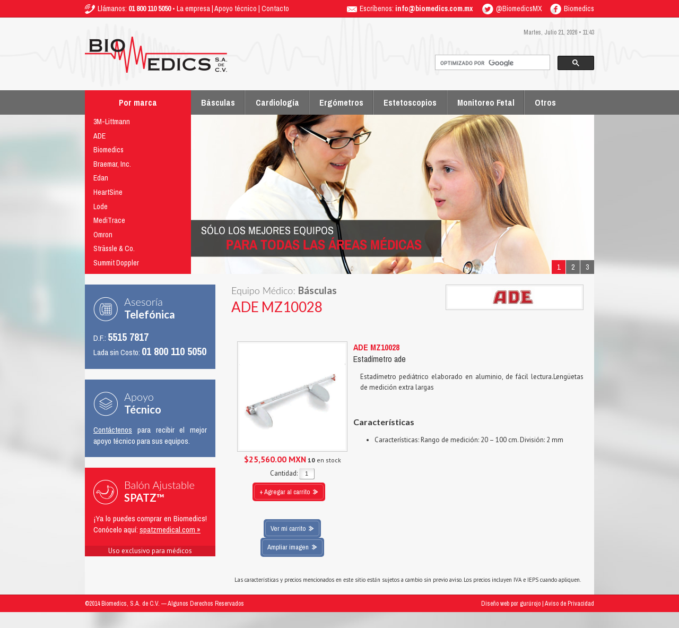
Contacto (275, 8)
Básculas (218, 102)
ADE (99, 136)
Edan (100, 178)
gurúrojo (530, 603)
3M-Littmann (111, 121)
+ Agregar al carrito (284, 491)
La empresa (193, 8)
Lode (100, 206)
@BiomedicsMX (512, 8)
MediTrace (109, 220)
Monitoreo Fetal (486, 102)
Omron (102, 234)
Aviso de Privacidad (569, 603)
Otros (545, 102)
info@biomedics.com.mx (434, 8)
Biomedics (572, 8)
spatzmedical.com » (170, 529)
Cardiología (277, 102)
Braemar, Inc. (112, 164)
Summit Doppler (116, 263)
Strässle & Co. (114, 248)
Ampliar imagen (288, 547)
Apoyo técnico (235, 8)
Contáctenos (112, 429)
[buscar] (491, 63)
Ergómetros (341, 102)
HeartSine (108, 192)
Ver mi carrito (288, 528)
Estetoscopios (410, 102)
